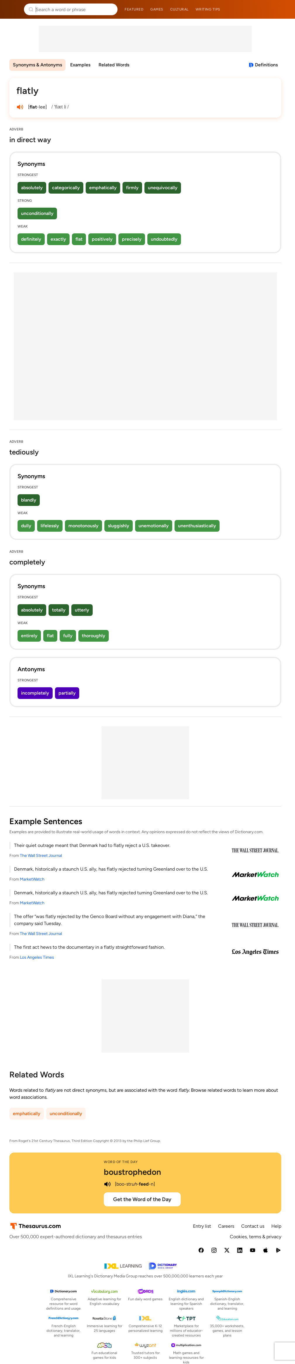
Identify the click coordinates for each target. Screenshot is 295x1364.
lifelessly (50, 525)
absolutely (32, 187)
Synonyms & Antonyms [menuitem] (37, 65)
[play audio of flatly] (19, 107)
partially (67, 693)
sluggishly (118, 525)
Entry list (202, 1226)
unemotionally (154, 525)
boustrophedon (132, 1172)
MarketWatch (32, 879)
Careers (226, 1226)
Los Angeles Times (37, 957)
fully (68, 635)
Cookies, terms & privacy (255, 1236)
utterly (82, 610)
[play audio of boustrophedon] (107, 1184)
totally (58, 610)
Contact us (252, 1226)
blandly (28, 500)
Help (276, 1226)
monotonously (83, 525)
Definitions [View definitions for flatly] (266, 65)
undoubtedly (164, 239)
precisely (132, 239)
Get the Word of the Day (142, 1199)
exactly (58, 239)
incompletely (35, 693)
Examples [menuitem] (80, 65)
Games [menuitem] (156, 9)
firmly (132, 187)
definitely (31, 239)
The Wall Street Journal (41, 855)
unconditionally (37, 213)
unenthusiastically (197, 525)
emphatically (103, 187)
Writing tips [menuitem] (208, 9)
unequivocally (162, 187)
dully (26, 525)
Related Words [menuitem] (114, 65)
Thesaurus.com (13, 9)
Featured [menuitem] (134, 9)
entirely (29, 635)
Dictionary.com (282, 9)
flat (78, 239)
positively (102, 239)
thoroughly (93, 635)
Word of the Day (121, 1162)
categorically (66, 187)
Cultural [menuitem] (179, 9)
